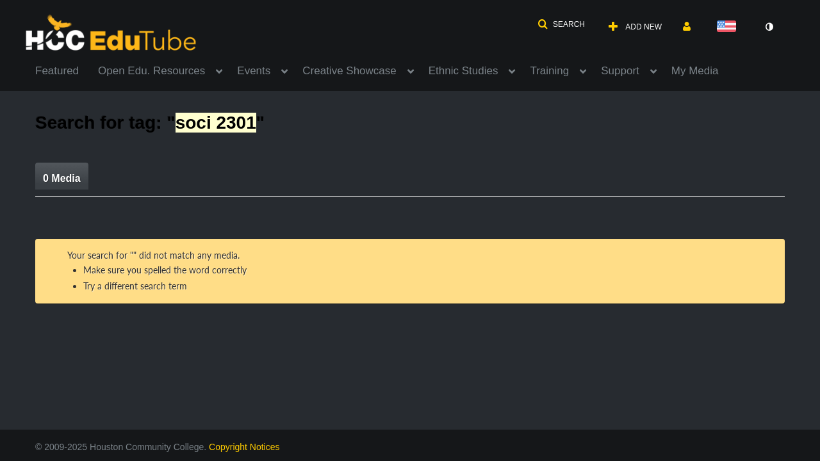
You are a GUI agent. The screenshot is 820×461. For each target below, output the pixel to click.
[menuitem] (66, 69)
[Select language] (729, 27)
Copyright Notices (244, 447)
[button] (561, 24)
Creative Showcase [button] (349, 71)
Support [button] (620, 71)
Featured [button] (57, 71)
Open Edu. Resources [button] (151, 71)
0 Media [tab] (62, 178)
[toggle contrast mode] (769, 26)
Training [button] (549, 71)
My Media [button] (695, 71)
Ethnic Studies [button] (463, 71)
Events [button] (253, 71)
